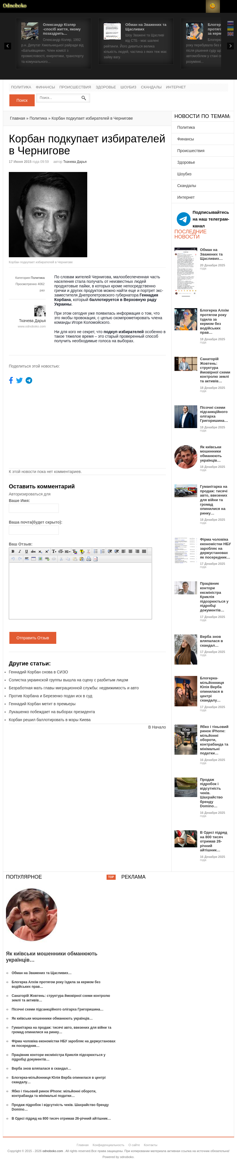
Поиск (22, 100)
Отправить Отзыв (32, 638)
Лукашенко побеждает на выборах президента (52, 711)
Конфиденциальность (108, 1145)
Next (230, 46)
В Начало (157, 727)
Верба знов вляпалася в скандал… (211, 641)
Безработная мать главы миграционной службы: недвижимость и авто (74, 688)
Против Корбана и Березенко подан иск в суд (50, 696)
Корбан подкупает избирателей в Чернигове (92, 118)
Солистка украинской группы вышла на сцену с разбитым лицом (68, 680)
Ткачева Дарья (75, 162)
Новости (15, 6)
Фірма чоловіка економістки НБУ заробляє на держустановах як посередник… (215, 548)
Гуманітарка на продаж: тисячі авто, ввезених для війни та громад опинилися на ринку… (214, 499)
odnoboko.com (52, 1151)
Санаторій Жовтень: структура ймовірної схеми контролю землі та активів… (215, 370)
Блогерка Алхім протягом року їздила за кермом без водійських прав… (214, 321)
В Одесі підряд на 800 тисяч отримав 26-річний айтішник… (213, 841)
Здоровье (106, 87)
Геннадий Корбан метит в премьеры (42, 704)
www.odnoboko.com (32, 326)
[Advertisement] (135, 212)
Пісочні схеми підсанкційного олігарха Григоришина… (214, 414)
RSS (213, 6)
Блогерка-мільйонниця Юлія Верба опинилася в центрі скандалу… (212, 689)
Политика (21, 87)
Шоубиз (128, 87)
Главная (17, 118)
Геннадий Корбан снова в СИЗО (38, 672)
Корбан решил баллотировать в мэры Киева (50, 719)
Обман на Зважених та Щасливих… (211, 254)
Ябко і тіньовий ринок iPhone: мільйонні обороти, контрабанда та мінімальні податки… (214, 740)
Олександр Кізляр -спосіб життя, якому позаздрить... (62, 29)
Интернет (176, 87)
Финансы (45, 87)
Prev (7, 46)
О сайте (134, 1145)
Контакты (150, 1145)
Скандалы (151, 87)
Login (199, 6)
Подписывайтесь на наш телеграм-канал (203, 219)
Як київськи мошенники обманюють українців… (211, 453)
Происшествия (75, 87)
